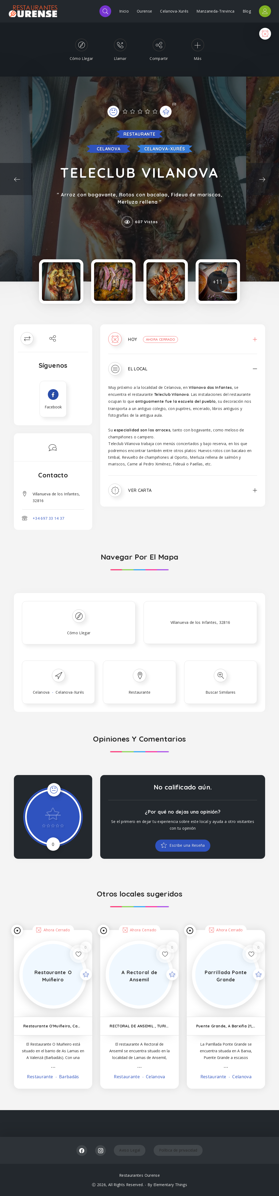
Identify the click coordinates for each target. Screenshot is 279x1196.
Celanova (108, 148)
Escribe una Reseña (186, 846)
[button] (182, 343)
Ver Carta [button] (140, 490)
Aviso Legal (129, 1150)
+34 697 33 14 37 (48, 518)
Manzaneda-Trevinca (215, 11)
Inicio (124, 11)
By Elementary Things (167, 1184)
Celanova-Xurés (174, 11)
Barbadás (68, 1077)
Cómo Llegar (79, 632)
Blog (247, 11)
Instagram (100, 1150)
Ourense (144, 11)
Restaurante (139, 134)
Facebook (81, 1150)
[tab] (182, 343)
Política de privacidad (178, 1150)
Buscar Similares (221, 692)
